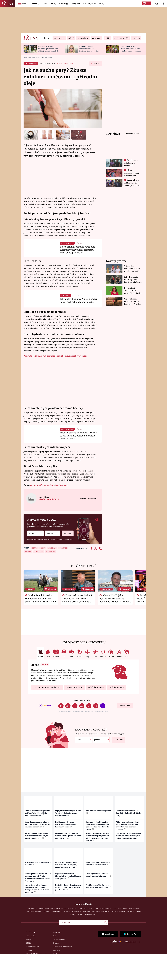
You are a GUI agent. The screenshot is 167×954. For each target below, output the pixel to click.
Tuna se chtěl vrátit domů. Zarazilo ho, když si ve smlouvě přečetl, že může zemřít (77, 600)
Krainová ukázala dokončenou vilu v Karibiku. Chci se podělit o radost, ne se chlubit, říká (89, 49)
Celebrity (35, 3)
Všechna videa (132, 133)
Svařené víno (56, 911)
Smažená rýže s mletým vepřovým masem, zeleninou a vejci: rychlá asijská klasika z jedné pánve (128, 835)
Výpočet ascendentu (117, 911)
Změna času (82, 908)
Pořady (101, 3)
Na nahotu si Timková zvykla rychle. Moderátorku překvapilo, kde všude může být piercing (132, 290)
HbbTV (28, 943)
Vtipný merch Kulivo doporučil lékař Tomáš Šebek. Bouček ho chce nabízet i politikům (68, 813)
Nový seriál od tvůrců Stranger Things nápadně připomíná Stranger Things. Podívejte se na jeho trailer (37, 888)
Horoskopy (63, 3)
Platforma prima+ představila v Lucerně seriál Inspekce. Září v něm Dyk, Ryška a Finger (68, 835)
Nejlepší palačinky (76, 914)
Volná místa (30, 936)
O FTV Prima (30, 932)
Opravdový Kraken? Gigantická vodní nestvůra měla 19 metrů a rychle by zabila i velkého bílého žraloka (97, 825)
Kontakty (56, 943)
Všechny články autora (88, 498)
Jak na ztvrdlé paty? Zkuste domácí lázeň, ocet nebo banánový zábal (78, 300)
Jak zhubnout (32, 908)
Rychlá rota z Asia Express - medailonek (131, 163)
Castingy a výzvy (59, 939)
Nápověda (56, 950)
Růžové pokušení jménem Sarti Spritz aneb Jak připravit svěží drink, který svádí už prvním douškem (127, 825)
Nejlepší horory (60, 908)
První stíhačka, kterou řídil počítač (98, 812)
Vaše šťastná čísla (82, 700)
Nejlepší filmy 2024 (46, 908)
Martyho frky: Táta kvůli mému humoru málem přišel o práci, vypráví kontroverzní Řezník (66, 864)
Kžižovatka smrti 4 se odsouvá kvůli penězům (38, 863)
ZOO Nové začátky (120, 908)
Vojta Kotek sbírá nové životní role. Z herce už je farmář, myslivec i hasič (132, 301)
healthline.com (61, 485)
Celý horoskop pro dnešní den (47, 687)
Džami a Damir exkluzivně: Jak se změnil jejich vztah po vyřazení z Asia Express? (132, 185)
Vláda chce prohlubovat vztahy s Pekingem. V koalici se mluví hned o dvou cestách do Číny (37, 824)
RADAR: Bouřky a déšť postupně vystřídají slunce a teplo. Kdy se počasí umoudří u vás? (36, 835)
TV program (71, 908)
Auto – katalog (134, 908)
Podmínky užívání (32, 947)
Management (57, 932)
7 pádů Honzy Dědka (33, 911)
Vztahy (45, 3)
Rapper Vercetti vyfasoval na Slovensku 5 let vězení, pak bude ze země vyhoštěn (68, 876)
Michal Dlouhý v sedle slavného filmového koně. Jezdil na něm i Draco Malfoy (40, 598)
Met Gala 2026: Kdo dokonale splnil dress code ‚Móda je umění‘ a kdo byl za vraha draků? (48, 49)
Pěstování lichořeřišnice (100, 911)
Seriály (53, 3)
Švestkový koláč (91, 914)
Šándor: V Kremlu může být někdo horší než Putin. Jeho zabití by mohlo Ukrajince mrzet (37, 813)
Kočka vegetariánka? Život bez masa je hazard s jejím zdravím (98, 875)
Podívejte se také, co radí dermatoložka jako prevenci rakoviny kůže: (55, 356)
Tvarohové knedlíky (133, 911)
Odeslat (66, 532)
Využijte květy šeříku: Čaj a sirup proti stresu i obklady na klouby (98, 886)
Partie (90, 908)
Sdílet (97, 64)
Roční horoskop (117, 687)
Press (54, 936)
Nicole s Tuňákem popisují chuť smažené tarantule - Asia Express (131, 175)
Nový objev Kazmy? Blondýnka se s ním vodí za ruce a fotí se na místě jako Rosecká (68, 887)
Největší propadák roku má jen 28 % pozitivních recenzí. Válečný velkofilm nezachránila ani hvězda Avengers (38, 877)
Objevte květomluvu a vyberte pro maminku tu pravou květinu (98, 863)
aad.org (50, 485)
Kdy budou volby (106, 908)
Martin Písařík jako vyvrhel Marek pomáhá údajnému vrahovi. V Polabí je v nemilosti (114, 600)
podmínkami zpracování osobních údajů (60, 539)
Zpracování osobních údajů (62, 947)
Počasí (96, 908)
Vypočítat (117, 739)
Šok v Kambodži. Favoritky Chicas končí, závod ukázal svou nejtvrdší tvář (132, 279)
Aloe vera (86, 911)
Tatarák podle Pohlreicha (72, 911)
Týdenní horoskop (74, 687)
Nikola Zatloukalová (65, 63)
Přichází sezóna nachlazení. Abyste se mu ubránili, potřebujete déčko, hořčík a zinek (78, 435)
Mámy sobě (75, 3)
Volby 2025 (46, 911)
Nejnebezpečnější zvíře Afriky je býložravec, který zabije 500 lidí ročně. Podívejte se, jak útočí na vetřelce (97, 837)
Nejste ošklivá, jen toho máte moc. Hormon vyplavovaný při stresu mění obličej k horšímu (78, 249)
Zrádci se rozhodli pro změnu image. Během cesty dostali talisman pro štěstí (65, 824)
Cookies (29, 950)
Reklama (29, 939)
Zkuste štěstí (124, 706)
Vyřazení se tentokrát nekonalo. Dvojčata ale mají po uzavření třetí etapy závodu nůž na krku (132, 269)
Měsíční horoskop (96, 687)
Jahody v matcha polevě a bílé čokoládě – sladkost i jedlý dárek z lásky (128, 813)
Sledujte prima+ (89, 3)
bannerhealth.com (38, 485)
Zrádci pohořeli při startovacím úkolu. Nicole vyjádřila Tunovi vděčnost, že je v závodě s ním (130, 49)
